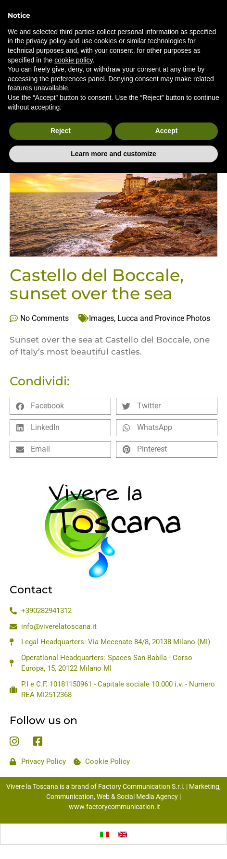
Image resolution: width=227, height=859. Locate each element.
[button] (60, 406)
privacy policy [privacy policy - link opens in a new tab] (46, 20)
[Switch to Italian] (104, 834)
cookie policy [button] (73, 38)
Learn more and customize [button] (113, 132)
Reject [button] (60, 109)
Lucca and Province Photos (163, 318)
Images (101, 318)
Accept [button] (166, 109)
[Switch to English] (123, 834)
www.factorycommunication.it (114, 806)
